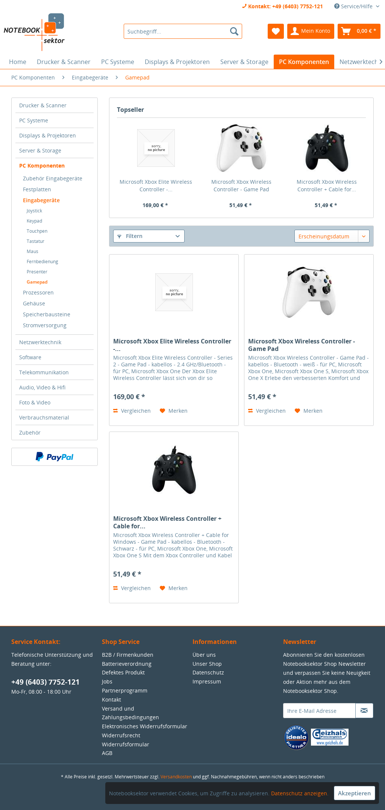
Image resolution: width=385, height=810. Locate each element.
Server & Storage (40, 150)
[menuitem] (183, 31)
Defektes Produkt (123, 672)
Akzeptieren (354, 793)
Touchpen (37, 231)
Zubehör (30, 432)
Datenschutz (208, 672)
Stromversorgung (45, 325)
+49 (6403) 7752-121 (45, 682)
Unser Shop (207, 663)
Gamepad (37, 282)
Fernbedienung (42, 261)
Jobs (107, 681)
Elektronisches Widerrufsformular (144, 726)
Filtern (129, 235)
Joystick (34, 210)
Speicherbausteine (46, 314)
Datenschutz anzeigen (299, 793)
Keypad (34, 221)
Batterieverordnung (127, 663)
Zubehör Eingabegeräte (52, 178)
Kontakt (111, 699)
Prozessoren (38, 292)
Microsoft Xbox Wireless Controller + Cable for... (327, 185)
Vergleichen (132, 410)
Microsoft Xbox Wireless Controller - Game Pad (241, 185)
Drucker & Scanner (43, 105)
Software (30, 357)
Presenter (37, 271)
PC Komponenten (42, 165)
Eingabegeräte (41, 200)
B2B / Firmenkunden (127, 654)
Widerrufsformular (125, 744)
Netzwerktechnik (40, 342)
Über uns (204, 654)
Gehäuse (34, 303)
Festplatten (37, 189)
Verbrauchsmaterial (44, 417)
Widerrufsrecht (121, 735)
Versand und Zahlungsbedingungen (130, 713)
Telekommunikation (44, 372)
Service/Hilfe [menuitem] (354, 6)
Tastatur (35, 241)
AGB (107, 753)
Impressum (206, 681)
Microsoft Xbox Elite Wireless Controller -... (156, 185)
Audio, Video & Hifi (42, 387)
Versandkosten (176, 776)
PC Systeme (33, 120)
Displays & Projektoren (47, 135)
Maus (32, 251)
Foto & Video (34, 402)
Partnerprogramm (124, 690)
